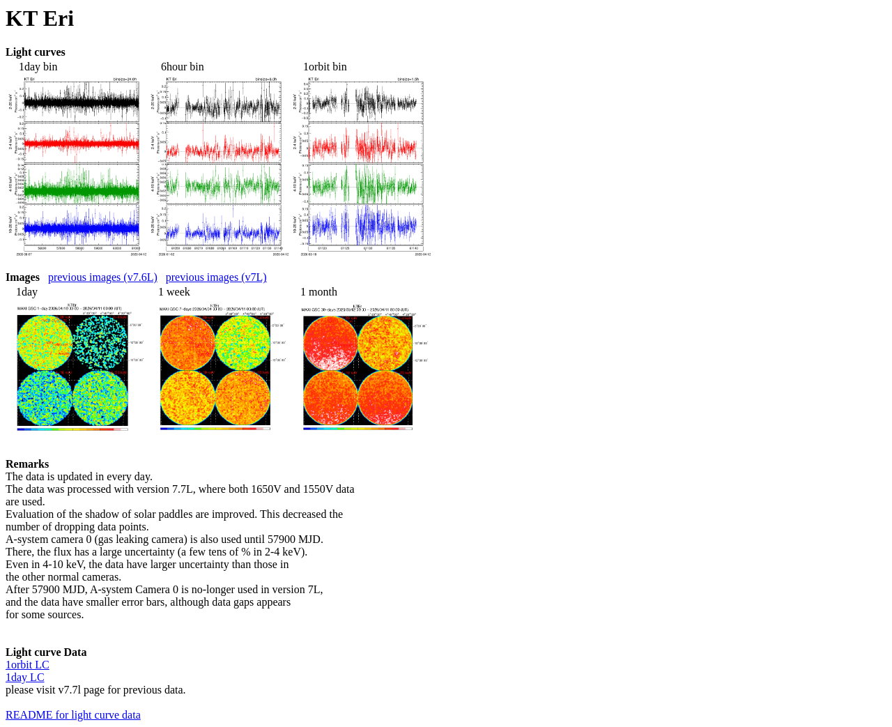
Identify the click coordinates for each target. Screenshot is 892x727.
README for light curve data (73, 715)
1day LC (25, 677)
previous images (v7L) (216, 277)
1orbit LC (27, 665)
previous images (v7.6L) (102, 277)
